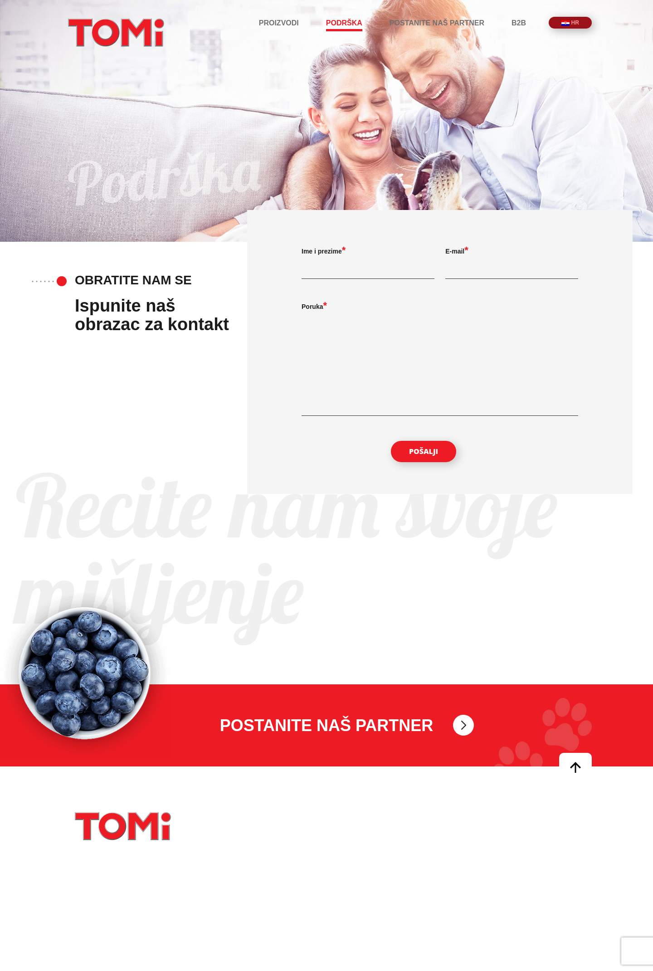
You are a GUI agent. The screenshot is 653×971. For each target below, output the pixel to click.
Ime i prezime (322, 251)
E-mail (454, 251)
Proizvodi (279, 23)
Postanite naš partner (437, 23)
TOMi (116, 32)
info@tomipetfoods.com (377, 858)
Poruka (312, 306)
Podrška (344, 23)
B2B (519, 23)
